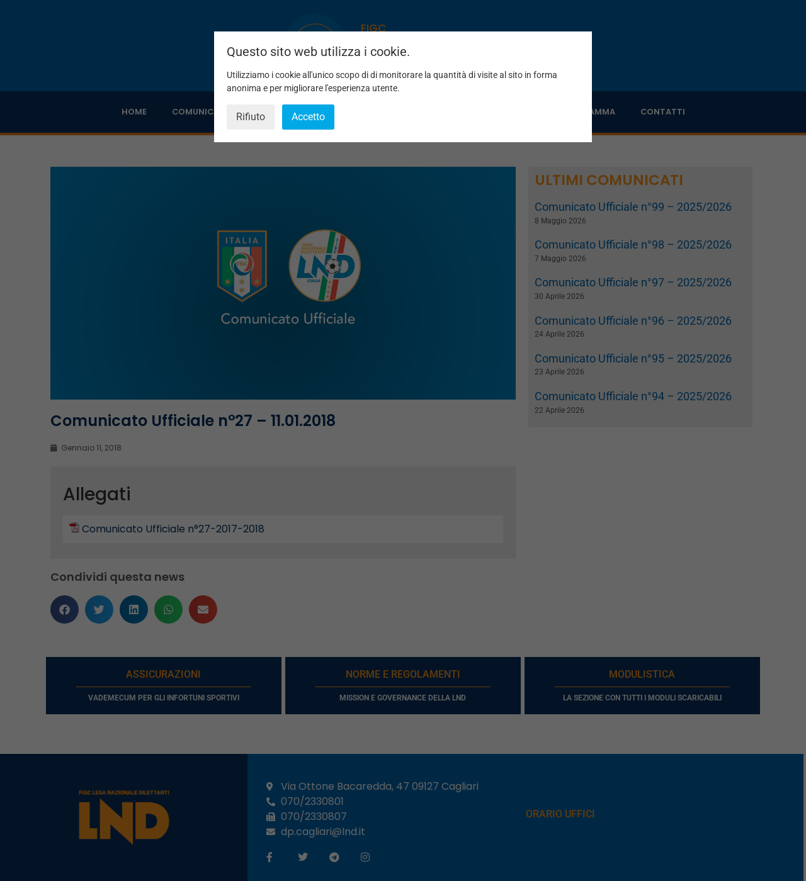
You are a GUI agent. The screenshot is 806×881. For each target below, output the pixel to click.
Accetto (308, 117)
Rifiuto (250, 117)
